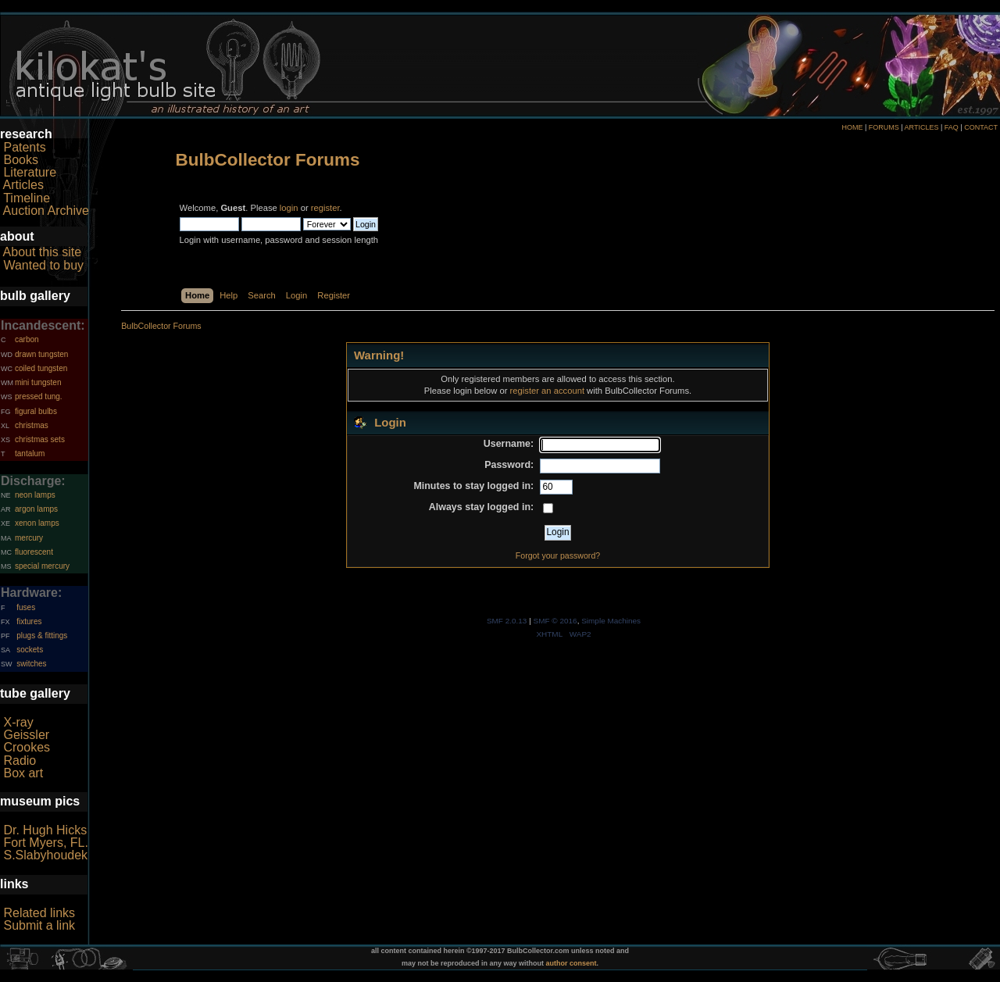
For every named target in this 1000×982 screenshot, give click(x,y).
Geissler (26, 734)
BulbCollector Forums (268, 160)
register (325, 207)
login (289, 207)
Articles (23, 184)
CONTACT (981, 127)
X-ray (18, 722)
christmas (31, 425)
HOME (851, 127)
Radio (19, 760)
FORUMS (884, 127)
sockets (29, 649)
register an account (547, 390)
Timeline (26, 198)
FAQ (952, 127)
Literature (29, 172)
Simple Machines (611, 620)
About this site (42, 252)
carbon (27, 339)
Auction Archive (46, 210)
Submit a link (39, 925)
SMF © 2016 (555, 620)
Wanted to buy (43, 265)
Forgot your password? (558, 555)
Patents (24, 147)
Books (20, 159)
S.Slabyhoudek (45, 855)
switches (31, 663)
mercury (29, 538)
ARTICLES (922, 127)
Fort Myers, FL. (45, 842)
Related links (39, 913)
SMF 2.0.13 (507, 620)
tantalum (30, 453)
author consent (571, 963)
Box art (23, 773)
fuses (25, 607)
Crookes (26, 747)
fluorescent (34, 552)
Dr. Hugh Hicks (45, 830)
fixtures (28, 621)
